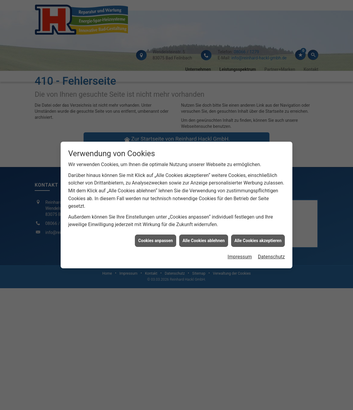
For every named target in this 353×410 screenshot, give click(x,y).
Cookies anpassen (155, 236)
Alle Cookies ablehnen (204, 236)
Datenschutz (271, 253)
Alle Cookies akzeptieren (257, 236)
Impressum (239, 253)
